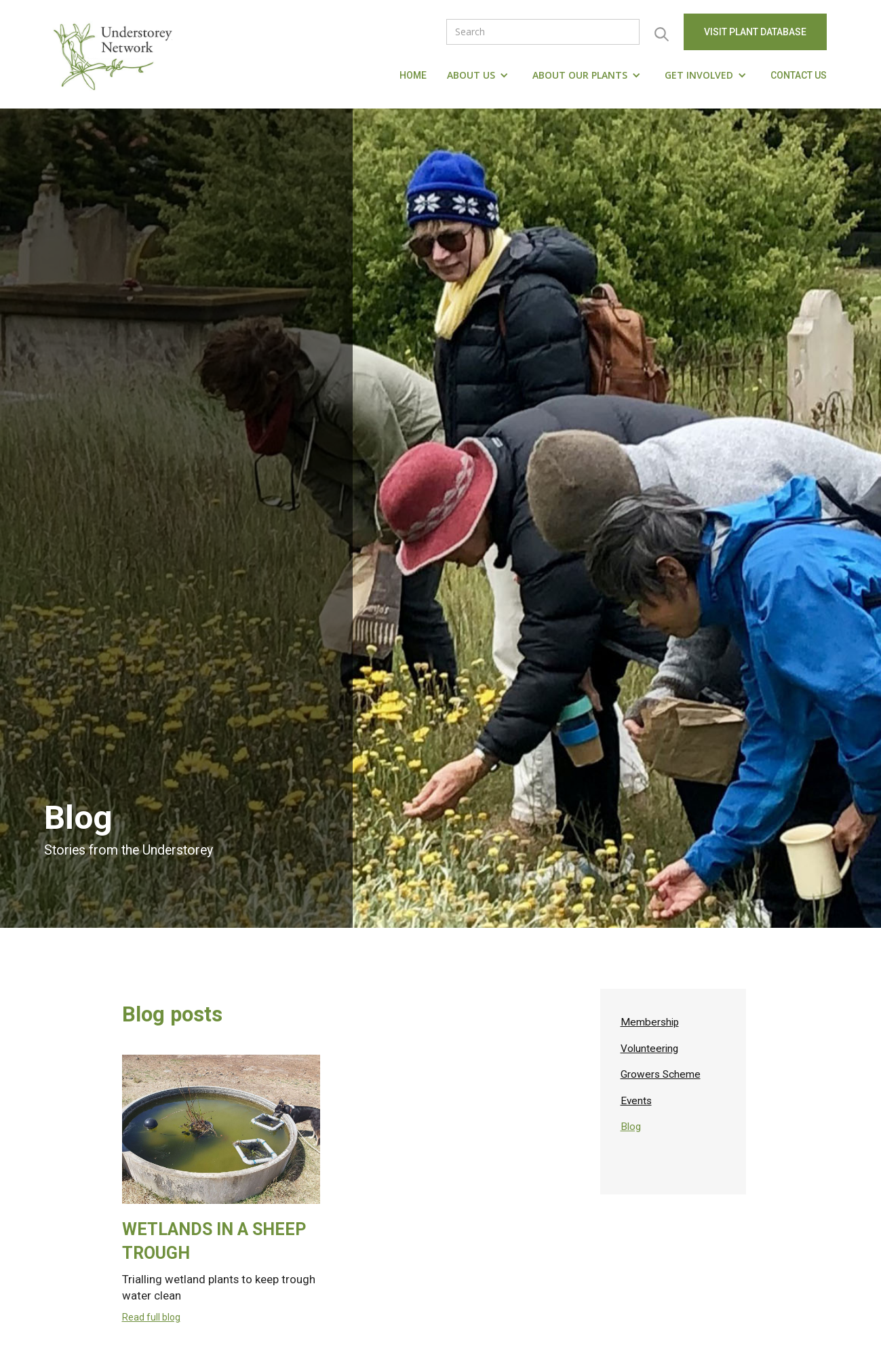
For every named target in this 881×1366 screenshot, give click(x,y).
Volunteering (649, 1048)
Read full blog (151, 1317)
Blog (631, 1126)
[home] (116, 54)
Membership (650, 1022)
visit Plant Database (755, 31)
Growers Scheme (661, 1074)
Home (413, 75)
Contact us (798, 75)
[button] (479, 75)
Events (636, 1101)
